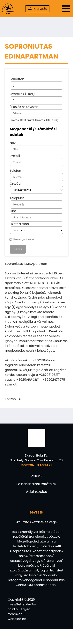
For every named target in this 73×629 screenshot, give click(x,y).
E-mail (15, 156)
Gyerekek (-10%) (36, 98)
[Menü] (65, 8)
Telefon (15, 170)
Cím (13, 211)
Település (17, 198)
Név (13, 143)
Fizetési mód (19, 224)
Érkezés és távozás (36, 113)
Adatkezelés (36, 491)
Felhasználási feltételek (36, 483)
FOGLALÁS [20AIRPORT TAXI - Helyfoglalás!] (39, 9)
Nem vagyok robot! (22, 239)
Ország (15, 183)
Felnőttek (36, 83)
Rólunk (36, 476)
